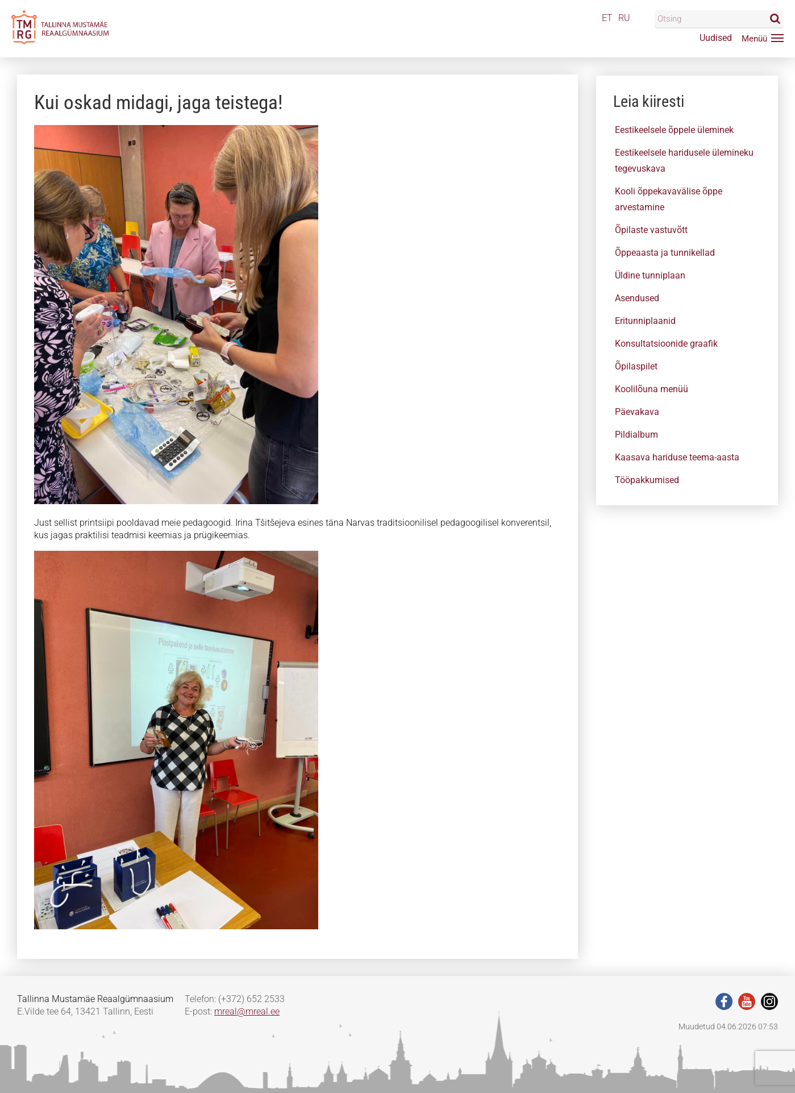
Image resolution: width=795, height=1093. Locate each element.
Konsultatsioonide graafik (666, 343)
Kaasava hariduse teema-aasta (677, 457)
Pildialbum (636, 434)
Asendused (637, 298)
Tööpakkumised (647, 480)
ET (607, 18)
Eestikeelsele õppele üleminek (674, 129)
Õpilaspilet (636, 366)
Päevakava (637, 411)
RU (624, 18)
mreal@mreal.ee (247, 1011)
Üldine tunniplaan (650, 275)
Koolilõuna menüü (651, 389)
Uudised (716, 37)
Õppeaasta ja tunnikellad (665, 252)
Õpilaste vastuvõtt (651, 230)
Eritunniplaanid (645, 320)
